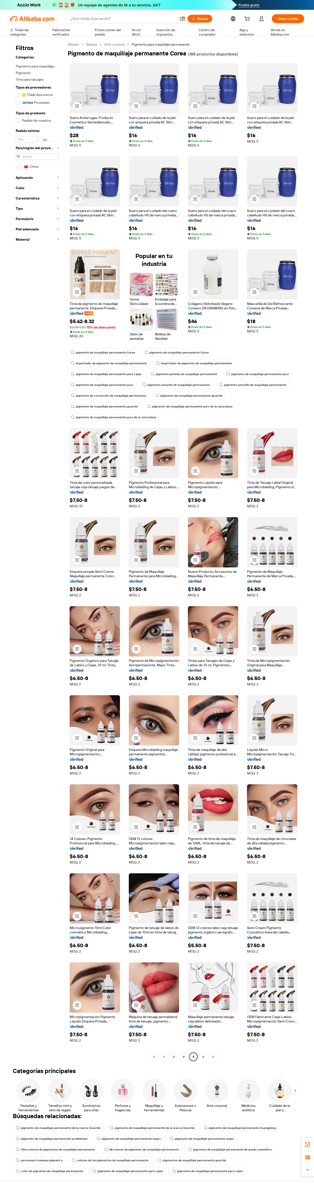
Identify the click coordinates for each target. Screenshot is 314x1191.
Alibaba (73, 44)
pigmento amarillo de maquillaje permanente (176, 385)
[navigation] (37, 551)
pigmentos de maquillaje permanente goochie (192, 1160)
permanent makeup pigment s (39, 1160)
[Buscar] (199, 19)
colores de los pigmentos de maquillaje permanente (110, 1160)
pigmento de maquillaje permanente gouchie (189, 396)
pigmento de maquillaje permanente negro (129, 1139)
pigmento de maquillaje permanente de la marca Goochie (58, 1128)
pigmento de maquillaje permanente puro (257, 374)
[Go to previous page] (154, 1056)
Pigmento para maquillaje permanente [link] (161, 44)
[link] (307, 1144)
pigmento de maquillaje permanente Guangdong (240, 1128)
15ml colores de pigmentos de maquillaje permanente (55, 1150)
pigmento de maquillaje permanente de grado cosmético (230, 1150)
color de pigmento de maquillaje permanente (49, 1171)
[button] (182, 19)
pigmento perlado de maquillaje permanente (184, 374)
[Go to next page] (213, 1056)
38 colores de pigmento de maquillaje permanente (141, 1150)
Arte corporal (114, 44)
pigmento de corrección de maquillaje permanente (108, 396)
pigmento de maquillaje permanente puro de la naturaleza (190, 406)
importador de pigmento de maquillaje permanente (109, 363)
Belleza (91, 44)
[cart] (248, 19)
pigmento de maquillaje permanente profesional (51, 1139)
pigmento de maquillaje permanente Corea (103, 352)
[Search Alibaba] (123, 18)
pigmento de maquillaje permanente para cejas (106, 374)
